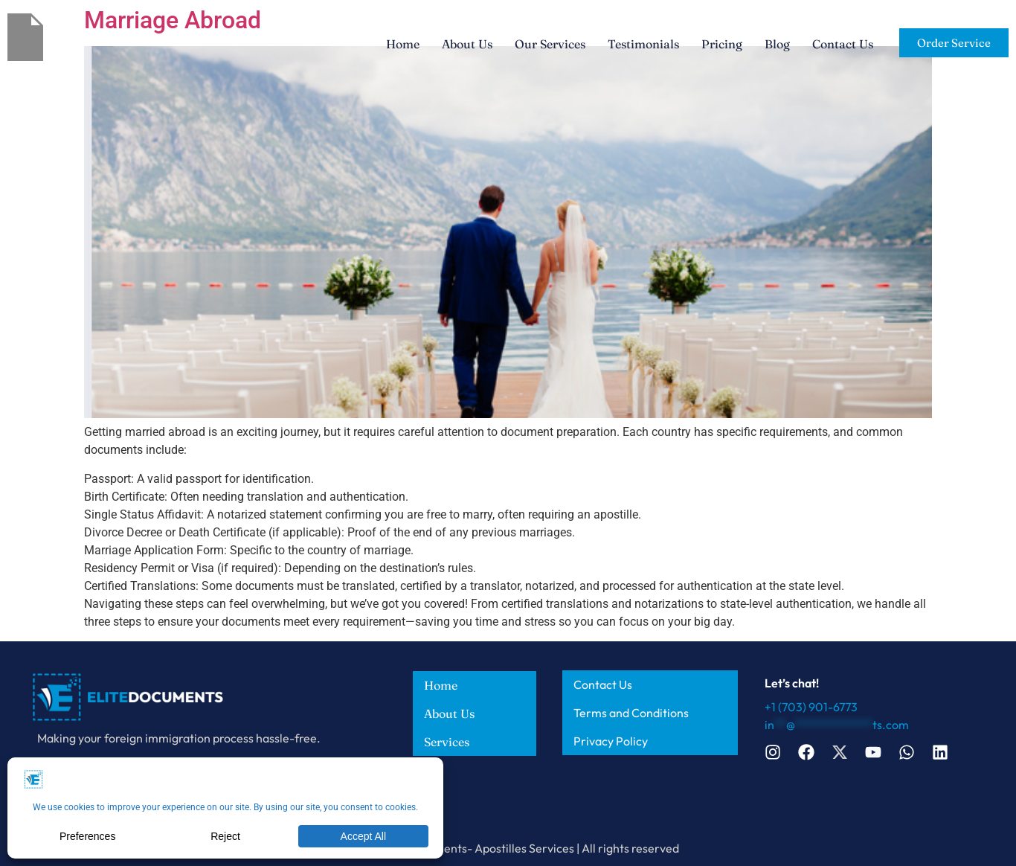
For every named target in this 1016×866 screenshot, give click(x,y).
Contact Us (842, 43)
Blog (777, 43)
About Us (467, 43)
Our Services (550, 43)
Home (402, 43)
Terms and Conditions (631, 712)
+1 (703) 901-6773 (811, 706)
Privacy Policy (610, 741)
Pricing (721, 43)
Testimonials (643, 43)
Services (446, 741)
